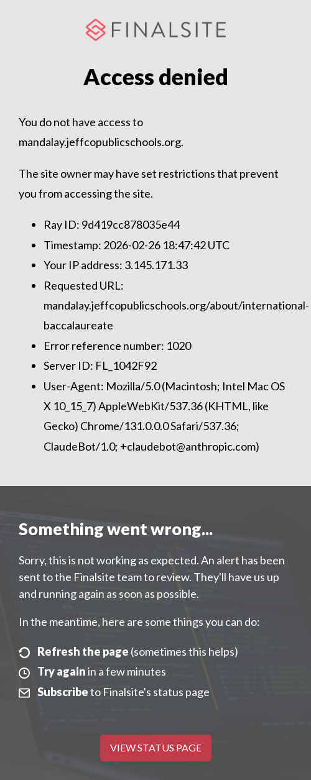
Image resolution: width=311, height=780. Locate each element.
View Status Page (156, 747)
